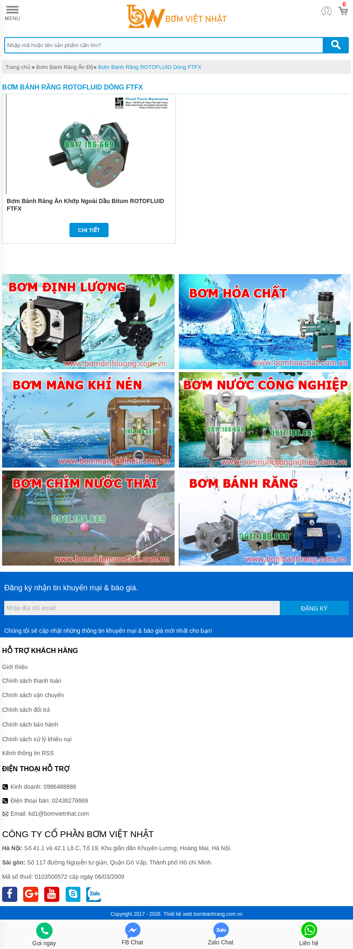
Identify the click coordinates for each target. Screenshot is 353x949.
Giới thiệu (15, 667)
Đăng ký (314, 608)
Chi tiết (89, 230)
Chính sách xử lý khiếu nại (37, 739)
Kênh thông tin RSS (28, 753)
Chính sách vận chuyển (33, 695)
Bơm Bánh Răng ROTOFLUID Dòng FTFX (149, 67)
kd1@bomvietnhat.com (59, 813)
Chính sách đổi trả (26, 709)
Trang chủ (17, 67)
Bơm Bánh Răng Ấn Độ (64, 67)
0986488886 (60, 786)
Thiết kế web (177, 914)
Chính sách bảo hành (30, 724)
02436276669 (70, 800)
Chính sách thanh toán (31, 680)
